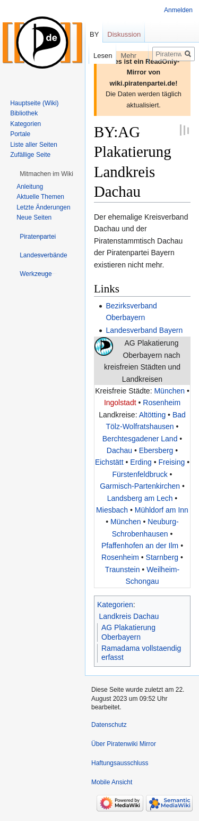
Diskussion (124, 34)
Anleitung (29, 186)
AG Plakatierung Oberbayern (128, 632)
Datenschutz (109, 724)
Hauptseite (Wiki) (34, 103)
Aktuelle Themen (40, 196)
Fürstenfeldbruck (139, 474)
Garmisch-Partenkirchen (140, 486)
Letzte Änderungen (43, 207)
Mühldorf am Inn (161, 510)
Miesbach (112, 510)
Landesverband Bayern (144, 330)
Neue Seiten (33, 217)
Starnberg (162, 557)
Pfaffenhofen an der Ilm (139, 545)
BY (94, 34)
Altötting (152, 414)
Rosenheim (161, 402)
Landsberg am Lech (140, 498)
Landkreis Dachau (129, 616)
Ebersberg (156, 450)
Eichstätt (109, 462)
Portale (20, 134)
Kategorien (115, 604)
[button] (46, 174)
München (169, 391)
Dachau (119, 450)
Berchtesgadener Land (140, 438)
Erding (140, 462)
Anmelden (178, 10)
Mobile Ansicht (111, 782)
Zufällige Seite (30, 154)
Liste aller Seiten (33, 144)
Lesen (94, 56)
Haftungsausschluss (119, 763)
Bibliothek (24, 113)
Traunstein (122, 569)
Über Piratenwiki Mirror (123, 744)
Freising (171, 462)
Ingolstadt (120, 402)
